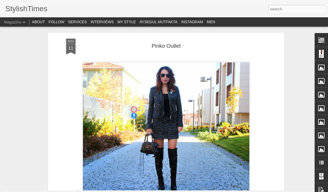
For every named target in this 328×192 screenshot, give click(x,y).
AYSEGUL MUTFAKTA (158, 22)
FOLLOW (56, 22)
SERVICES (77, 22)
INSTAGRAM (192, 22)
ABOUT (38, 22)
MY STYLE (126, 22)
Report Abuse (254, 189)
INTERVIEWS (102, 22)
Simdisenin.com (135, 97)
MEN (211, 22)
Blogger (238, 189)
